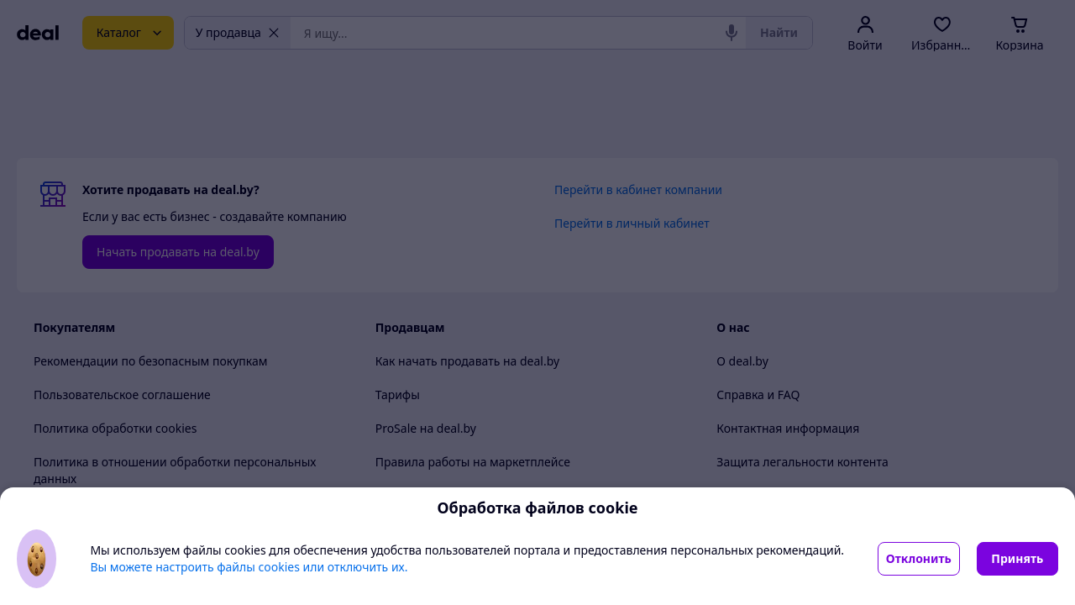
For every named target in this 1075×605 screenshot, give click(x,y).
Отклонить (919, 558)
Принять (1017, 558)
